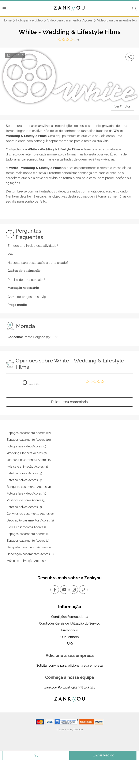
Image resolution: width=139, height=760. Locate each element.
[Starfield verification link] (67, 722)
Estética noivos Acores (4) (24, 473)
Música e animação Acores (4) (27, 466)
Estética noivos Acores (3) (24, 507)
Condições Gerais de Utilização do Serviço (69, 623)
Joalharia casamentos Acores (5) (29, 460)
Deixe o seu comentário (69, 402)
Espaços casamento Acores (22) (29, 433)
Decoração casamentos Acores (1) (30, 554)
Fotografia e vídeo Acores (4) (26, 493)
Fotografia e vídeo (29, 20)
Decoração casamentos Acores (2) (30, 520)
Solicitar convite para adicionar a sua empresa (69, 665)
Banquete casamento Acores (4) (29, 486)
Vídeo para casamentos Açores (70, 20)
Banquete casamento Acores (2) (29, 547)
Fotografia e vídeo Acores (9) (26, 446)
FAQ (70, 644)
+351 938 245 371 (83, 687)
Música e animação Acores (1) (27, 560)
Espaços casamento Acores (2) (28, 534)
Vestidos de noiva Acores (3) (26, 500)
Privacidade (69, 630)
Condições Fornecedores (69, 617)
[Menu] (4, 8)
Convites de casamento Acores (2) (30, 513)
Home (7, 20)
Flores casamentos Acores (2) (27, 527)
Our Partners (69, 637)
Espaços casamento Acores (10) (29, 439)
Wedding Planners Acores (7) (27, 453)
